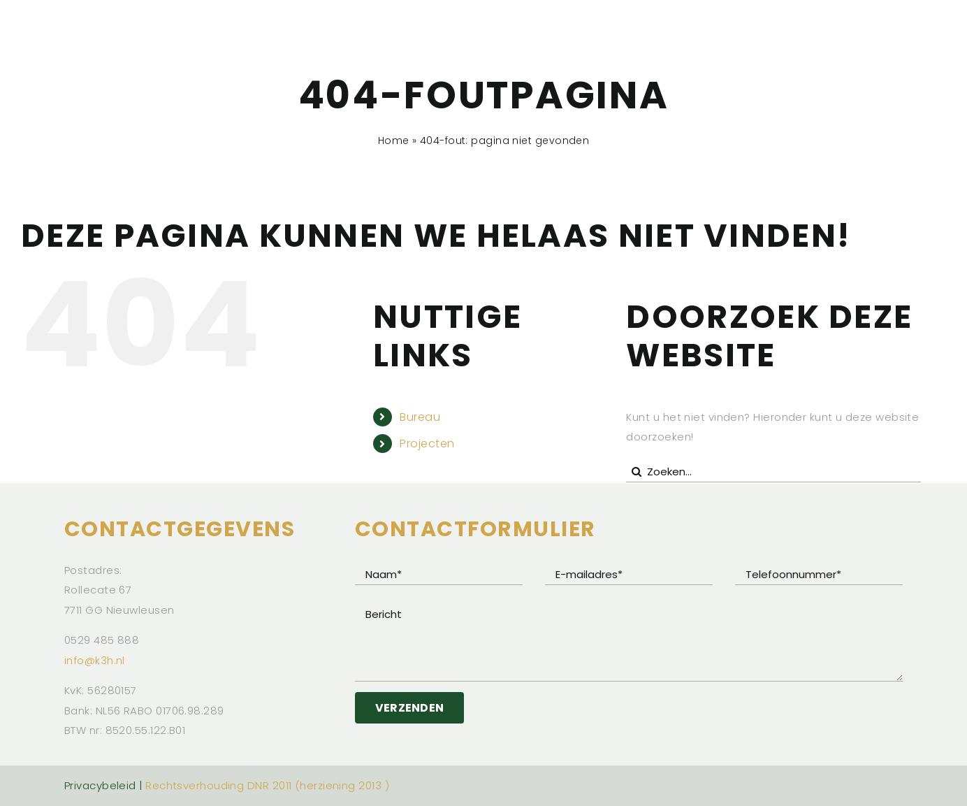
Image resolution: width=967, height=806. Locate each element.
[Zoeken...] (773, 471)
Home (393, 140)
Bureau (420, 417)
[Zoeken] (636, 471)
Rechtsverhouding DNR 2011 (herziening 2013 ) (267, 785)
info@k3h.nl (94, 660)
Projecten (427, 444)
